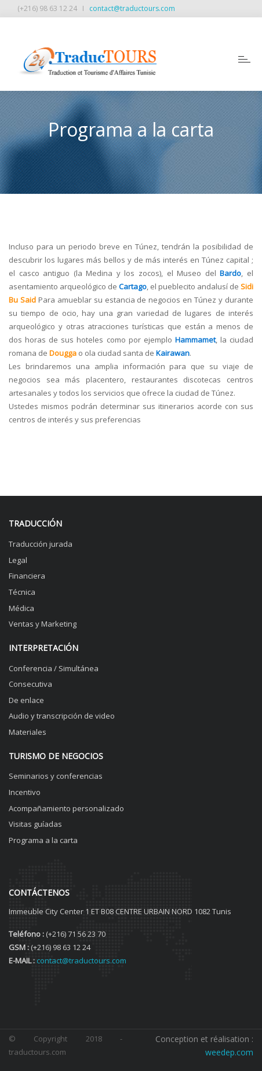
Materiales (27, 732)
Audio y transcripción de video (62, 716)
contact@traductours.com (132, 8)
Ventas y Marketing (43, 624)
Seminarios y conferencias (56, 776)
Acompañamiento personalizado (66, 808)
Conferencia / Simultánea (54, 668)
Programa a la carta (43, 840)
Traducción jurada (40, 544)
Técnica (22, 592)
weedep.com (229, 1052)
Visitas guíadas (35, 824)
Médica (21, 608)
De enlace (26, 700)
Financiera (27, 576)
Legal (18, 560)
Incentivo (25, 792)
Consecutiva (30, 684)
